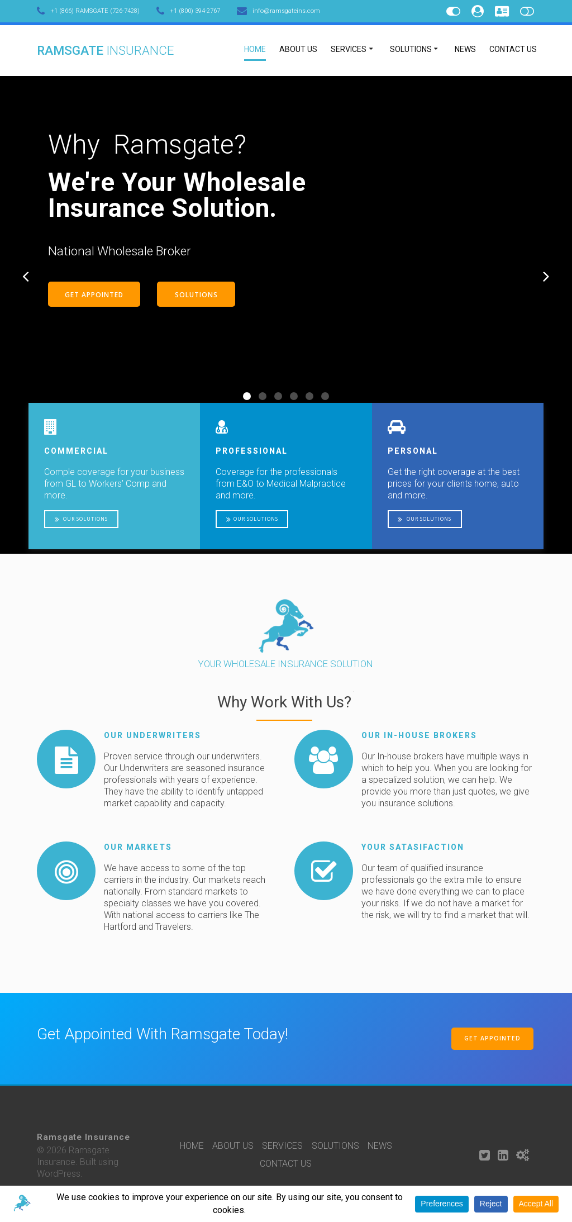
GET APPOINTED (94, 294)
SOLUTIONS (411, 49)
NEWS (465, 49)
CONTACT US (513, 49)
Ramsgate (105, 50)
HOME (255, 49)
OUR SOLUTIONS (81, 519)
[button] (247, 396)
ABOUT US (298, 49)
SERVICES (348, 49)
